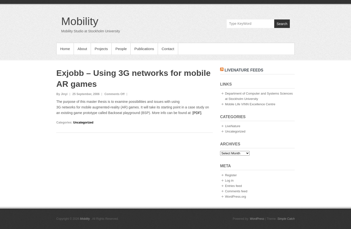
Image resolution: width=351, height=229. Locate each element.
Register (231, 175)
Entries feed (233, 186)
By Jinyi (62, 94)
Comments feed (236, 191)
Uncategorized (83, 122)
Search (282, 24)
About (82, 49)
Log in (229, 180)
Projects (101, 49)
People (121, 49)
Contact (168, 49)
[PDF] (197, 113)
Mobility (79, 21)
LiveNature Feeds (243, 70)
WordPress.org (235, 196)
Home (65, 49)
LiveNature (232, 126)
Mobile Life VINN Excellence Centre (250, 104)
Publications (144, 49)
